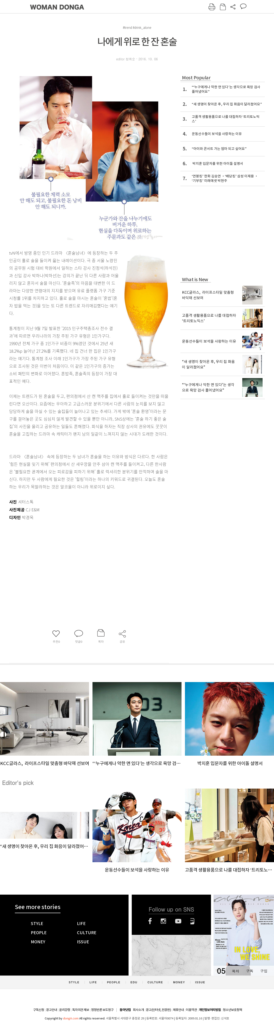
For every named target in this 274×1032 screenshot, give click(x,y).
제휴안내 (178, 1010)
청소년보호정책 (232, 1010)
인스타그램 (163, 921)
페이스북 (150, 921)
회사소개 (138, 1010)
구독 (249, 970)
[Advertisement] (77, 557)
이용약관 (191, 1010)
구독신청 (38, 1010)
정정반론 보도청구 (102, 1010)
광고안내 (51, 1010)
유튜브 (178, 921)
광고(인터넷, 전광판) (158, 1010)
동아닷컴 (125, 1010)
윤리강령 (64, 1010)
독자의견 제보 (80, 1010)
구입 (263, 970)
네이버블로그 (192, 921)
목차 (235, 970)
